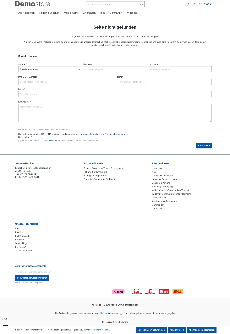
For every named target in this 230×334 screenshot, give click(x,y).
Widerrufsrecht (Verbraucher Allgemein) (171, 194)
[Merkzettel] (187, 4)
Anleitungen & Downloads (164, 201)
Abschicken (204, 145)
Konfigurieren (177, 330)
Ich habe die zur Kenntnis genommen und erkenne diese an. (60, 140)
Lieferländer (158, 205)
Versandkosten (107, 313)
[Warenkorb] (206, 4)
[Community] (182, 3)
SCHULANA (20, 247)
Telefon (119, 77)
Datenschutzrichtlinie (90, 134)
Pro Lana (19, 239)
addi (17, 228)
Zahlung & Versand (161, 183)
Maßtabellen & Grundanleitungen (121, 304)
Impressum (157, 168)
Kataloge (96, 304)
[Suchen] (141, 4)
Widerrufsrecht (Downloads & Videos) (170, 190)
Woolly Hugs (21, 243)
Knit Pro (19, 232)
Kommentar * (24, 101)
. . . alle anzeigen (23, 250)
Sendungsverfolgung (162, 186)
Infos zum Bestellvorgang (164, 179)
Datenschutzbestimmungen (45, 140)
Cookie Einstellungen (162, 175)
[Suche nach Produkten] (112, 4)
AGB (154, 172)
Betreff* (22, 89)
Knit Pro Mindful (23, 236)
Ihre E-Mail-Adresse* (28, 77)
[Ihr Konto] (194, 4)
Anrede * (22, 64)
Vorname (87, 64)
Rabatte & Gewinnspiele (95, 172)
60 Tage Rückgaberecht (96, 175)
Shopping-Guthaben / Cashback (99, 179)
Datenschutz (158, 208)
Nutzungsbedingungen (116, 134)
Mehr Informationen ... (100, 330)
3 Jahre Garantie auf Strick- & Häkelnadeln (104, 168)
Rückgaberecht (159, 197)
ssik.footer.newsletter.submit (32, 277)
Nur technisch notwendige (151, 330)
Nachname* (153, 64)
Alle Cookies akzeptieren (202, 330)
